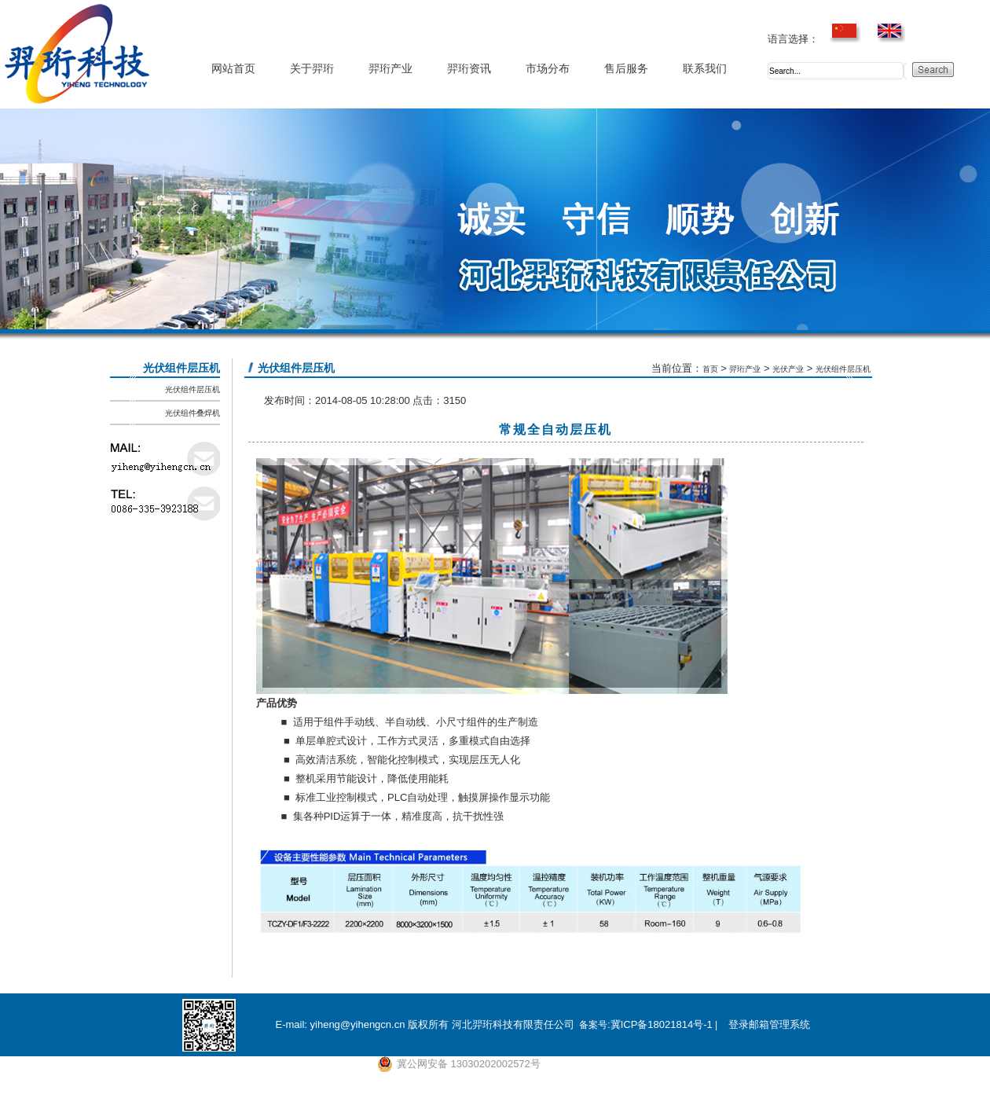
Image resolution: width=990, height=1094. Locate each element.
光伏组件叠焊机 (192, 413)
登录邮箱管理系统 (769, 1024)
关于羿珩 (312, 69)
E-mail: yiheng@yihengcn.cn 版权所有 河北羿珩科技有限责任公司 (424, 1024)
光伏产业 (788, 369)
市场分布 (548, 69)
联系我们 (705, 69)
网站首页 (233, 69)
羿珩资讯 (469, 69)
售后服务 (626, 69)
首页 (710, 369)
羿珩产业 (390, 69)
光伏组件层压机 (192, 389)
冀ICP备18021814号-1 (661, 1024)
